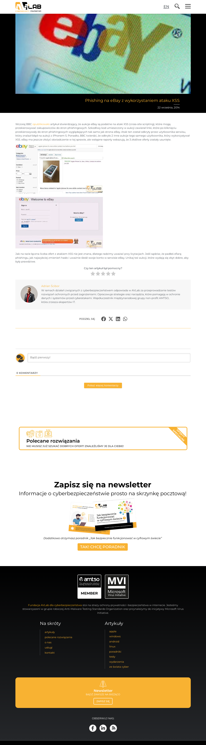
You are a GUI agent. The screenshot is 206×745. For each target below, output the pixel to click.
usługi (48, 647)
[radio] (93, 274)
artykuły (50, 632)
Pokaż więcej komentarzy (103, 385)
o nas (48, 642)
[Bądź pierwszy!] (108, 357)
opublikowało (41, 124)
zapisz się (103, 701)
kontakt (50, 652)
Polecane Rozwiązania (58, 637)
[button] (103, 318)
